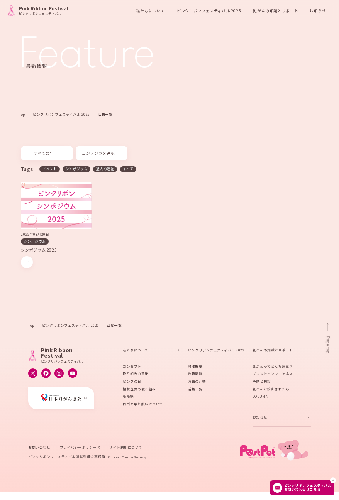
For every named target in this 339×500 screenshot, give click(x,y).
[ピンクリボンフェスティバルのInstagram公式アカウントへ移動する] (59, 373)
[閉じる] (333, 480)
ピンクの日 (132, 382)
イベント (49, 168)
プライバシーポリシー (78, 448)
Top (22, 114)
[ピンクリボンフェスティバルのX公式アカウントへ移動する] (32, 373)
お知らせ (317, 11)
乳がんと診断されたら (271, 389)
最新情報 (195, 374)
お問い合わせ (39, 448)
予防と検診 (262, 382)
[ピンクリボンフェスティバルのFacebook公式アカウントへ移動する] (46, 373)
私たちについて (136, 350)
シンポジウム (77, 168)
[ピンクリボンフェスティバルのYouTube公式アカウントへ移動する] (72, 373)
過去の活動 (105, 168)
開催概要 (195, 367)
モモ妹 (128, 397)
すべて (128, 168)
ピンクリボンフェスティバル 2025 (61, 114)
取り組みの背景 (136, 374)
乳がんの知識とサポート (273, 350)
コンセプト (132, 367)
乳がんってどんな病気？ (273, 367)
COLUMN (260, 397)
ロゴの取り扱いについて (143, 404)
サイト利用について (125, 448)
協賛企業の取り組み (139, 389)
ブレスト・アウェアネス (273, 374)
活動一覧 (105, 114)
